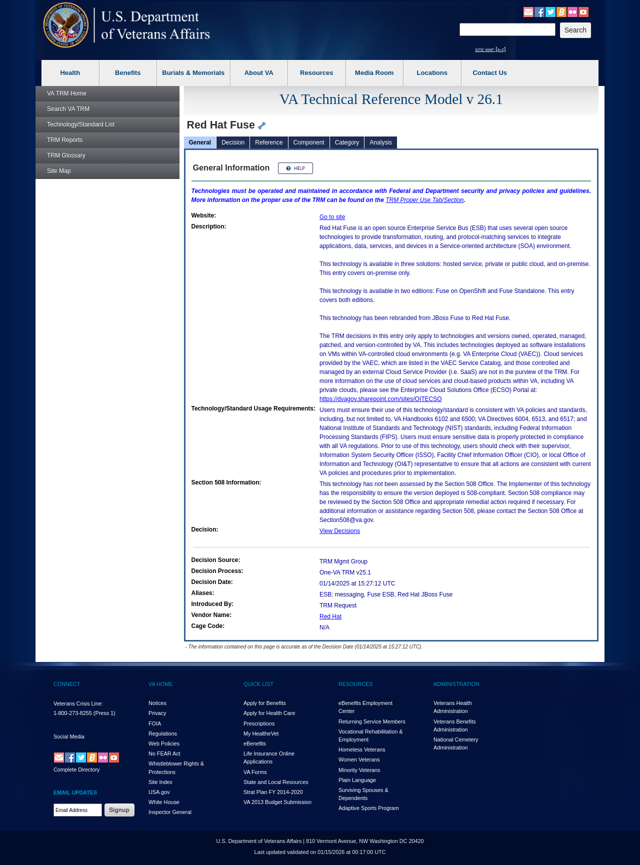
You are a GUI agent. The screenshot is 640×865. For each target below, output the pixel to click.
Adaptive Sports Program (368, 808)
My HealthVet (261, 733)
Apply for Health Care (269, 713)
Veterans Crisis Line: (78, 703)
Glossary (66, 155)
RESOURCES (355, 684)
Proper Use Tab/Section (425, 200)
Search (68, 109)
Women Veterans (359, 759)
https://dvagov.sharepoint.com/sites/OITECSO (381, 399)
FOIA (154, 723)
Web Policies (164, 743)
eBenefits (255, 743)
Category (347, 142)
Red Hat (331, 616)
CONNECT (67, 684)
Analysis (381, 142)
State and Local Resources (276, 782)
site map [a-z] (490, 49)
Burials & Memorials (193, 72)
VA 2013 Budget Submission (278, 802)
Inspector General (170, 812)
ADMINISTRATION (457, 684)
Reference (268, 142)
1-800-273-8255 (73, 713)
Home (66, 93)
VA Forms (255, 772)
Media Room (374, 72)
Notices (157, 703)
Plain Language (357, 780)
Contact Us (489, 72)
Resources (316, 72)
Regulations (162, 733)
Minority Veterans (359, 770)
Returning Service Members (372, 721)
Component (309, 142)
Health (70, 72)
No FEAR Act (164, 753)
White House (164, 802)
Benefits (127, 72)
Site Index (160, 782)
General (200, 142)
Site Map (58, 171)
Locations (432, 72)
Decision (233, 142)
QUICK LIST (259, 684)
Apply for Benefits (265, 703)
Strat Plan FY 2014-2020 (273, 792)
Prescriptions (259, 723)
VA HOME (160, 684)
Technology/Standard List (80, 124)
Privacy (157, 713)
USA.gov (159, 792)
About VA (259, 72)
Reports (64, 140)
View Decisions (340, 531)
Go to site (332, 217)
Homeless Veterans (362, 749)
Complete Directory (77, 769)
